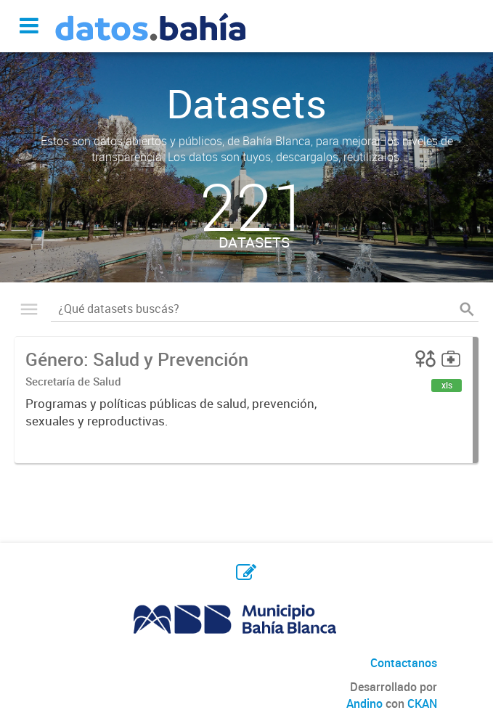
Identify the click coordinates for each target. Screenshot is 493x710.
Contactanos (403, 663)
